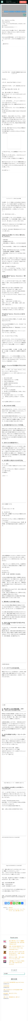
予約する (22, 1)
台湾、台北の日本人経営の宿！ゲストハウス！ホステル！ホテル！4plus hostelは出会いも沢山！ (16, 948)
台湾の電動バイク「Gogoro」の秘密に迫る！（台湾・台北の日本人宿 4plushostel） (17, 962)
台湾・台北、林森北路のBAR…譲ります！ (11, 997)
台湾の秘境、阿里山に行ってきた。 (10, 993)
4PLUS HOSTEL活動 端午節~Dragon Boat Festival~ (13, 982)
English (14, 2)
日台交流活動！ (6, 986)
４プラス (21, 910)
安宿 (18, 910)
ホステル (10, 910)
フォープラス (22, 909)
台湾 (16, 910)
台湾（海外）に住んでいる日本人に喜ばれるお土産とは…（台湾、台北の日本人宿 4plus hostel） (16, 953)
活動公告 (10, 907)
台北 (14, 910)
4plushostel (11, 909)
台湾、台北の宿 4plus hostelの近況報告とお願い (13, 989)
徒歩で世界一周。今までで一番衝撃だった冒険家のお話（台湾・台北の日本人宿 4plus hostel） (16, 942)
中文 (11, 2)
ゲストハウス (16, 909)
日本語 (7, 2)
